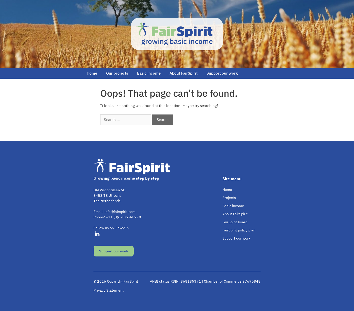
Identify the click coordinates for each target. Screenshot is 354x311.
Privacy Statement (108, 290)
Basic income (149, 73)
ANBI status (160, 281)
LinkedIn (122, 228)
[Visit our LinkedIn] (97, 234)
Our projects (117, 73)
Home (92, 73)
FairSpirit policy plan (238, 230)
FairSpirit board (234, 222)
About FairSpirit (184, 73)
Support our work (222, 73)
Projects (229, 197)
